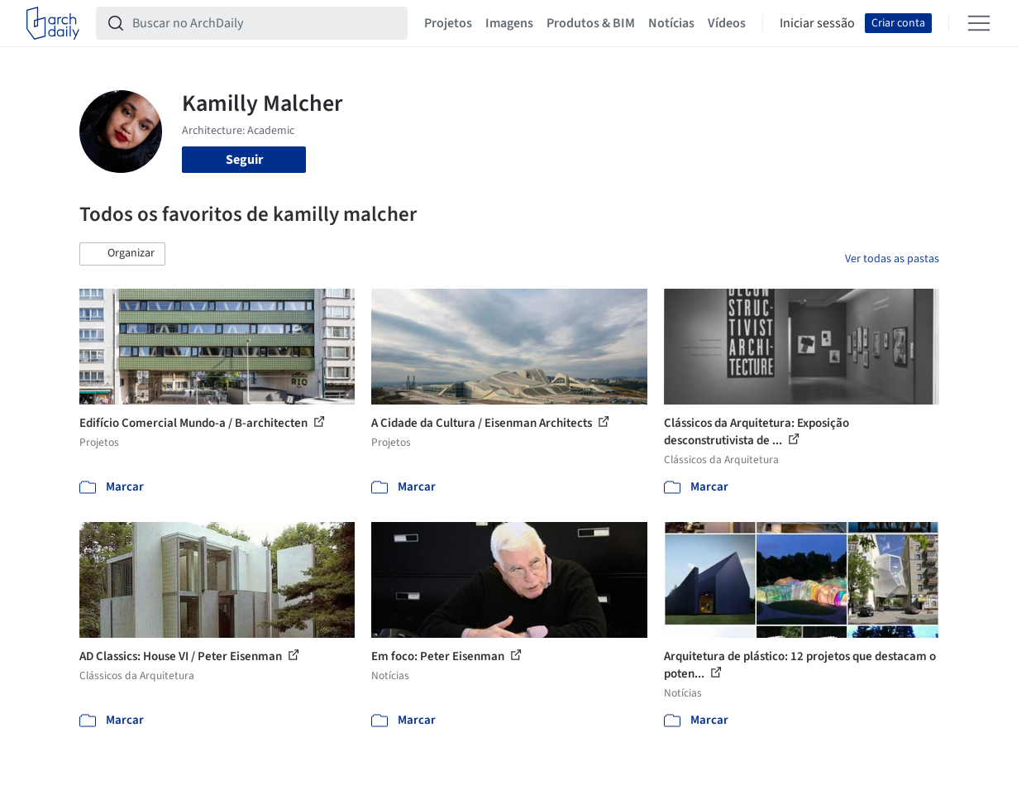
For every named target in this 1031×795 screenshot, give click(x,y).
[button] (122, 254)
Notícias (671, 23)
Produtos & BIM (591, 23)
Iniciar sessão (817, 23)
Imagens (509, 23)
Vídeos (727, 23)
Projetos (448, 23)
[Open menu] (979, 23)
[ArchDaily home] (52, 23)
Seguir (244, 160)
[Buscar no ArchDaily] (265, 23)
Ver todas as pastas (892, 259)
